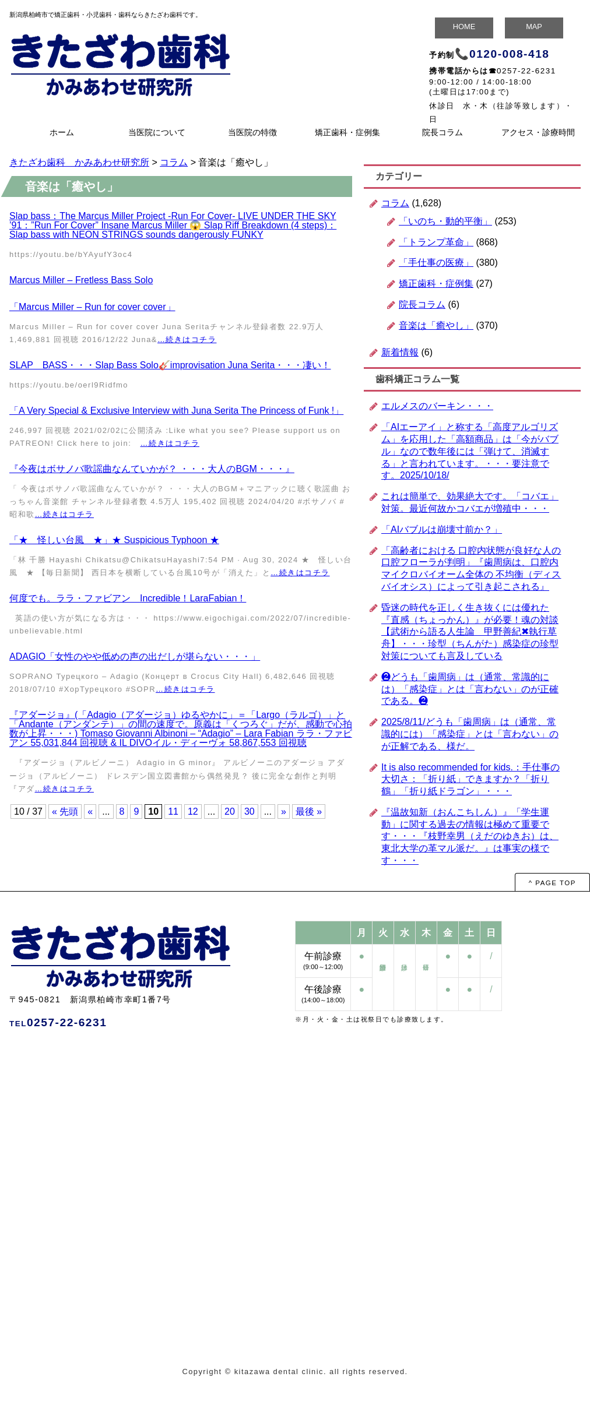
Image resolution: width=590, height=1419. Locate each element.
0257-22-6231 (526, 70)
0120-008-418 (509, 54)
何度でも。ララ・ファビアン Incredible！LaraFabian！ (127, 598)
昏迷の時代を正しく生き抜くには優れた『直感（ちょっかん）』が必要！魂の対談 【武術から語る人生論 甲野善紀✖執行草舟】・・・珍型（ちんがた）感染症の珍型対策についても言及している (470, 632)
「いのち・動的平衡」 (445, 221)
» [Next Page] (283, 811)
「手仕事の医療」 (436, 262)
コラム (395, 203)
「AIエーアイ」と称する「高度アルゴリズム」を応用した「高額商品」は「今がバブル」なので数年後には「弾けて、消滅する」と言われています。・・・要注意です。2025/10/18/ (470, 451)
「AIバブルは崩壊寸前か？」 (441, 529)
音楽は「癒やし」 (436, 325)
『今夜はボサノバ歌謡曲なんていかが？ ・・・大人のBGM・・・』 (151, 469)
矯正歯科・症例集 (347, 132)
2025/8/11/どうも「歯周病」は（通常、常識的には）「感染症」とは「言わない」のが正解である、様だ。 (470, 734)
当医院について (156, 132)
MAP (534, 26)
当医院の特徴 (252, 132)
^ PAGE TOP (552, 882)
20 (229, 811)
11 (173, 811)
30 (249, 811)
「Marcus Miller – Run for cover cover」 (92, 307)
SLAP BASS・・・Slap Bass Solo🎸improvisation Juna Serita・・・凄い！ (170, 365)
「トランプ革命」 (436, 242)
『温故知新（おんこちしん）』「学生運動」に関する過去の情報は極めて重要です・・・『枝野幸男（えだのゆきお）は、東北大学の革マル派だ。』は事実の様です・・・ (470, 836)
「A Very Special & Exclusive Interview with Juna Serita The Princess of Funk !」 (176, 411)
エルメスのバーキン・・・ (437, 406)
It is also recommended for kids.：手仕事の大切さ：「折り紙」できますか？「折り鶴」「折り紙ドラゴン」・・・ (470, 779)
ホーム (62, 132)
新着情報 (400, 352)
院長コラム (442, 132)
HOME (464, 26)
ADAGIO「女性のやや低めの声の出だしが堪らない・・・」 (134, 656)
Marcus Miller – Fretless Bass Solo (81, 280)
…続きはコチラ (186, 339)
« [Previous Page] (90, 811)
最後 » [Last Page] (309, 811)
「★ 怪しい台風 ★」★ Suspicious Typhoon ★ (114, 540)
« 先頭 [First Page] (65, 811)
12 (193, 811)
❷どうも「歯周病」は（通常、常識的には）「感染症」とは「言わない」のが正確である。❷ (470, 689)
